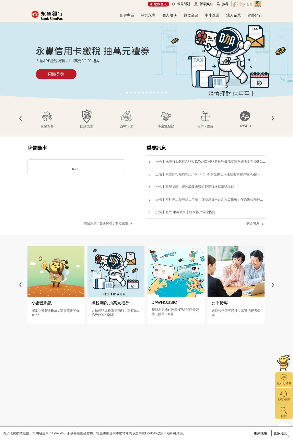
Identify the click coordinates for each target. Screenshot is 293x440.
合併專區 (126, 15)
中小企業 (212, 15)
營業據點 (206, 4)
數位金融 (191, 15)
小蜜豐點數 (42, 303)
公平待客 (220, 303)
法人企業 (233, 15)
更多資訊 (280, 433)
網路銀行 (255, 15)
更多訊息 (252, 223)
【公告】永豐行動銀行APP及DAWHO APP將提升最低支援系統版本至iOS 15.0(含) (212, 161)
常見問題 (183, 4)
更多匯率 (121, 223)
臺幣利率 (90, 223)
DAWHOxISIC (164, 302)
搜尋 (225, 4)
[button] (127, 92)
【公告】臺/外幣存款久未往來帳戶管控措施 (184, 212)
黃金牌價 (106, 223)
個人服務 (169, 15)
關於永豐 (148, 15)
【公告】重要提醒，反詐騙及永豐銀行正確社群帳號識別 (193, 187)
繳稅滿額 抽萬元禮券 (110, 303)
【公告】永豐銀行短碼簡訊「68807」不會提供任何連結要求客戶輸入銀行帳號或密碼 (214, 174)
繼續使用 (260, 433)
